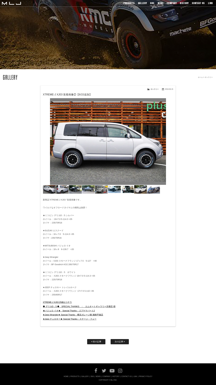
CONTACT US (126, 376)
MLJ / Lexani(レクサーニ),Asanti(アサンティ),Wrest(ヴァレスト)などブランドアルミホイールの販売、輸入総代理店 (11, 3)
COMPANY (106, 376)
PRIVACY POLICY (145, 376)
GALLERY (85, 376)
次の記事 (120, 341)
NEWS (98, 376)
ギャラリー (155, 89)
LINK (135, 376)
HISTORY (115, 376)
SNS (92, 376)
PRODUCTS (74, 376)
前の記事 (96, 341)
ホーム (200, 77)
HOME (66, 376)
